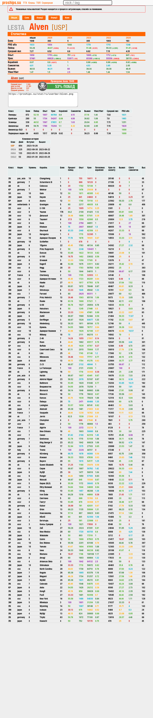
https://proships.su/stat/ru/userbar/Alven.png (43, 99)
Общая (14, 17)
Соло (27, 17)
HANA (13, 153)
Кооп (67, 17)
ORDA (13, 149)
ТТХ (25, 2)
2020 (128, 37)
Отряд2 (40, 17)
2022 (108, 37)
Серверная (47, 2)
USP (12, 145)
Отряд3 (54, 17)
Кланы (31, 2)
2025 (50, 37)
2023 (88, 37)
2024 (69, 37)
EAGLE (13, 156)
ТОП (38, 2)
